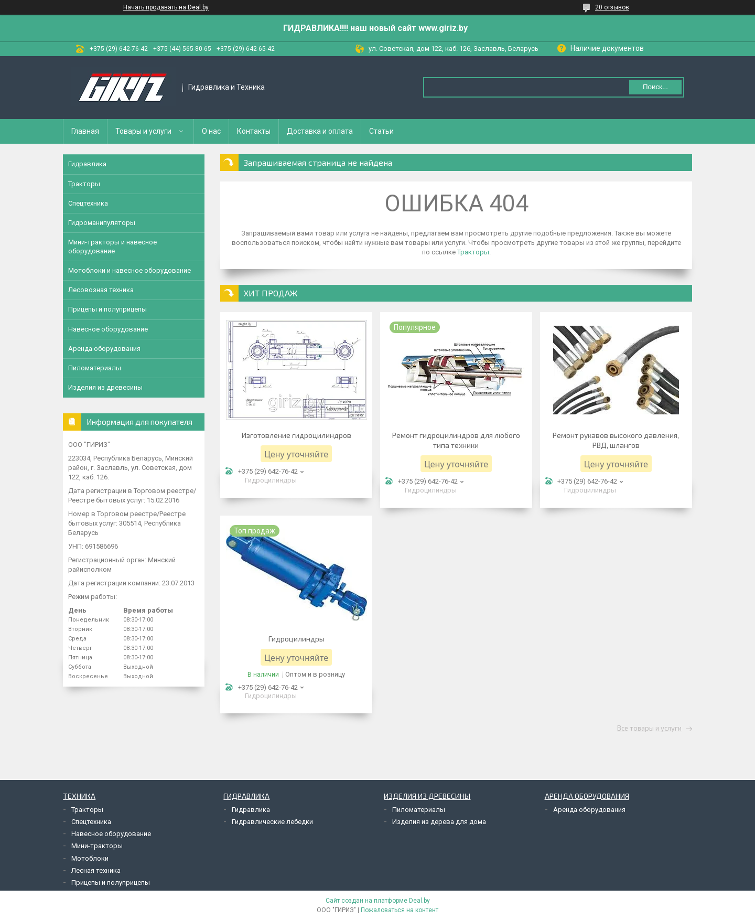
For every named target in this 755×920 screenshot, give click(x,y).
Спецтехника (88, 203)
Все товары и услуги (649, 728)
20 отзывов (612, 7)
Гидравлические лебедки (272, 822)
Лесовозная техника (101, 290)
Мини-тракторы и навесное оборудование (112, 246)
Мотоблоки (90, 858)
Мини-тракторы (97, 846)
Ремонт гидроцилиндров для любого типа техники (456, 440)
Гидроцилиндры (296, 638)
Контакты (254, 131)
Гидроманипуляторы (101, 223)
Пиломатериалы (94, 368)
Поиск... (655, 87)
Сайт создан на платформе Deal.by (378, 900)
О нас (211, 131)
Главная (85, 131)
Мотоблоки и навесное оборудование (129, 270)
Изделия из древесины (105, 387)
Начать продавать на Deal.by (166, 7)
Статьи (381, 131)
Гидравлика (87, 164)
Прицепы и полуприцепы (107, 309)
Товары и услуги (143, 131)
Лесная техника (96, 870)
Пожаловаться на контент (399, 910)
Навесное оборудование (108, 329)
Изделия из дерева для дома (439, 822)
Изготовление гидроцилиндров (296, 435)
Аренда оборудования (104, 348)
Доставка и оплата (320, 131)
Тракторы (473, 252)
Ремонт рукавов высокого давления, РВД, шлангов (616, 440)
